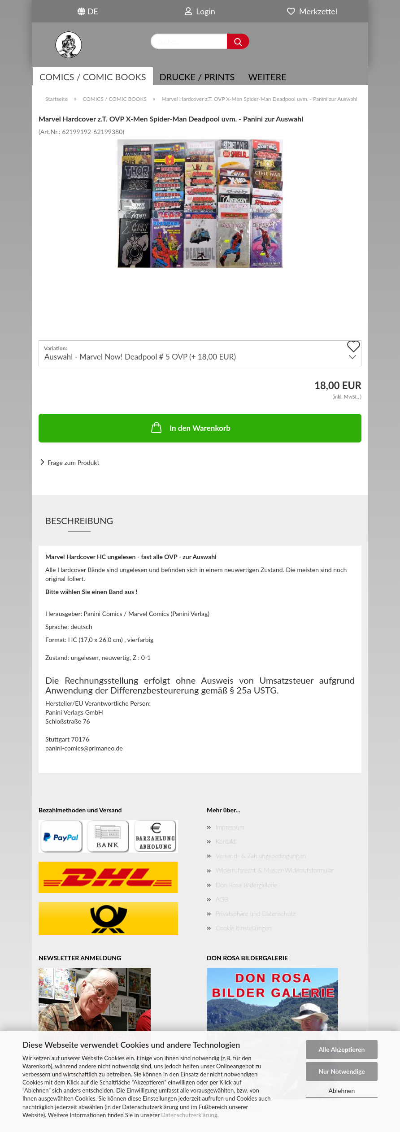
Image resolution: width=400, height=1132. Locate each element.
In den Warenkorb (189, 427)
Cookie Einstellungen (243, 928)
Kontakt (226, 841)
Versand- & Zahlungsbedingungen (261, 855)
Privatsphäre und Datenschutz (256, 913)
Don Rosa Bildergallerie (246, 885)
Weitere (267, 76)
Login (200, 11)
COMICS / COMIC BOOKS (92, 76)
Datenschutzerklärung (189, 1115)
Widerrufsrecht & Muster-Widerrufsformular (275, 870)
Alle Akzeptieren (342, 1049)
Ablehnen (342, 1090)
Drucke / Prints (197, 76)
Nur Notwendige (341, 1071)
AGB (222, 899)
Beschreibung (79, 520)
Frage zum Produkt (73, 462)
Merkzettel (312, 11)
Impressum (230, 827)
